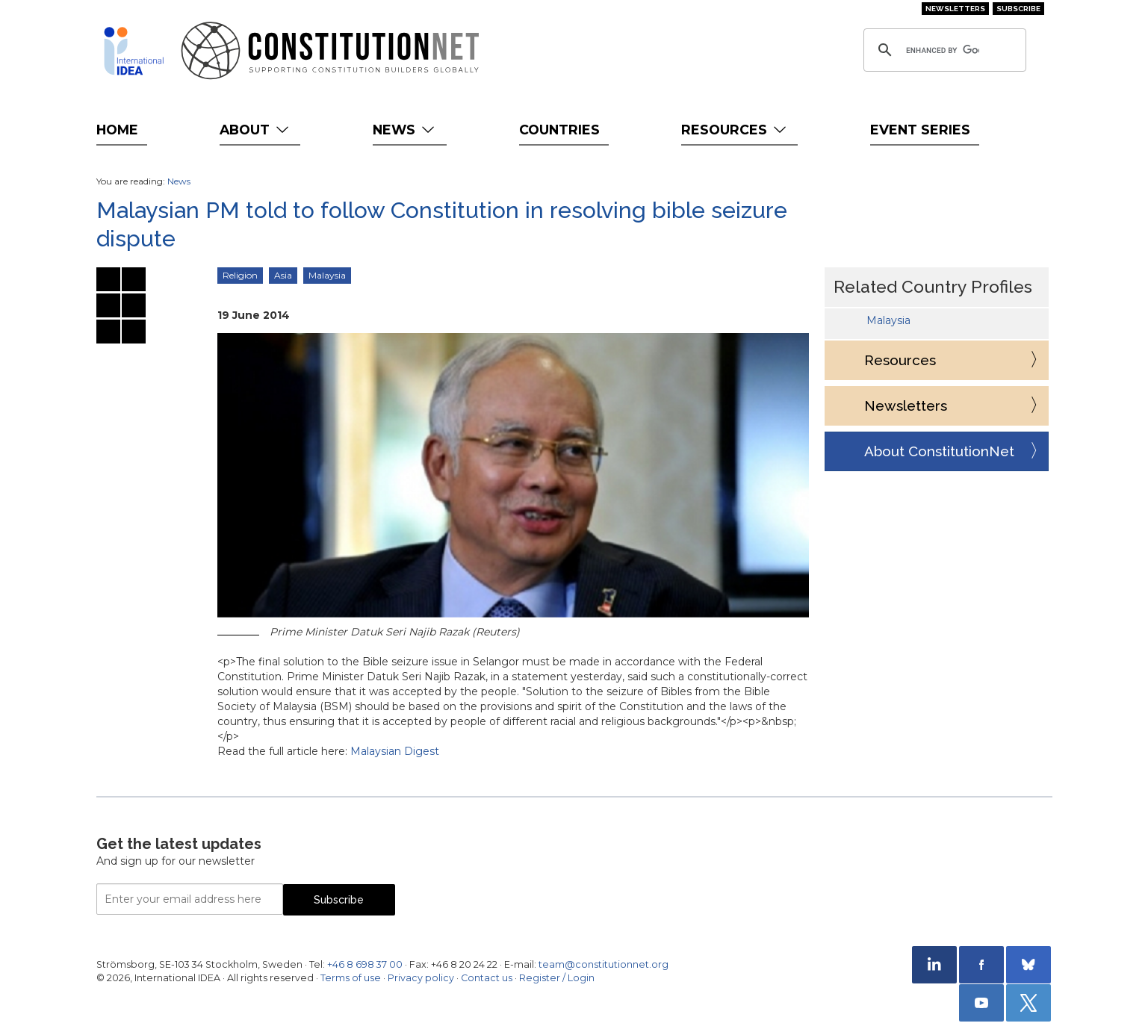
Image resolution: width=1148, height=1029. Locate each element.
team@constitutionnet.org (603, 964)
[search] (942, 50)
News (405, 129)
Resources (735, 129)
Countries (559, 129)
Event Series (920, 129)
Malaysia (327, 275)
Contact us (486, 977)
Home (117, 129)
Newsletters (955, 8)
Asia (283, 275)
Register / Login (557, 977)
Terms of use (350, 977)
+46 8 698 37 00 (365, 964)
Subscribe (1018, 8)
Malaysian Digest (394, 751)
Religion (240, 275)
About (256, 129)
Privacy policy (421, 977)
